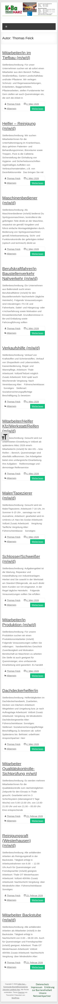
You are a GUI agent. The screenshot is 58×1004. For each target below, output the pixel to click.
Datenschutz (42, 984)
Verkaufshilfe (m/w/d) (21, 348)
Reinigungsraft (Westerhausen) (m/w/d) (16, 840)
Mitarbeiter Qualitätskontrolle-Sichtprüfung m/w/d (19, 768)
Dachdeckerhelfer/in (20, 690)
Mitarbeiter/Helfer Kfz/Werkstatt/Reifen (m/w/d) (20, 426)
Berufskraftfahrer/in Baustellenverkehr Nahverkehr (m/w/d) (20, 273)
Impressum (36, 987)
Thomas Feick (13, 104)
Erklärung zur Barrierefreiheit (43, 988)
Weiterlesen (37, 108)
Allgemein (11, 108)
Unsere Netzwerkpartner (42, 994)
